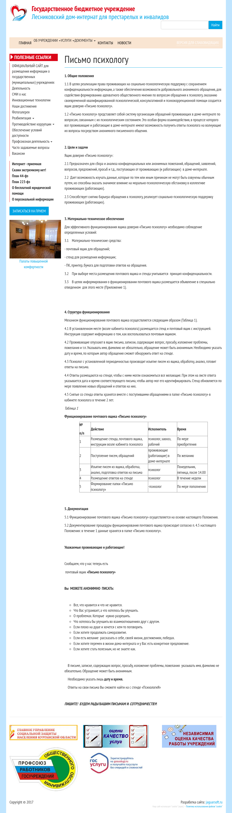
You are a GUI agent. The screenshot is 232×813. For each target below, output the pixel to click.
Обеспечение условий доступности (27, 133)
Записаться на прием (29, 211)
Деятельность (21, 88)
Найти (215, 24)
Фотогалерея (20, 112)
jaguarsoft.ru (214, 802)
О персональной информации (32, 199)
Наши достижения (24, 106)
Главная (25, 42)
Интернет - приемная (26, 163)
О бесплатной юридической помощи (31, 190)
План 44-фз (20, 175)
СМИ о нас (19, 94)
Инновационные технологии (31, 100)
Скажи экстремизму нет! (29, 169)
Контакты (105, 42)
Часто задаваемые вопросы (30, 147)
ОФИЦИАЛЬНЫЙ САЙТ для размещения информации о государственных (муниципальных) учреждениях (33, 74)
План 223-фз (21, 181)
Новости (124, 42)
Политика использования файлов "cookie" (204, 806)
